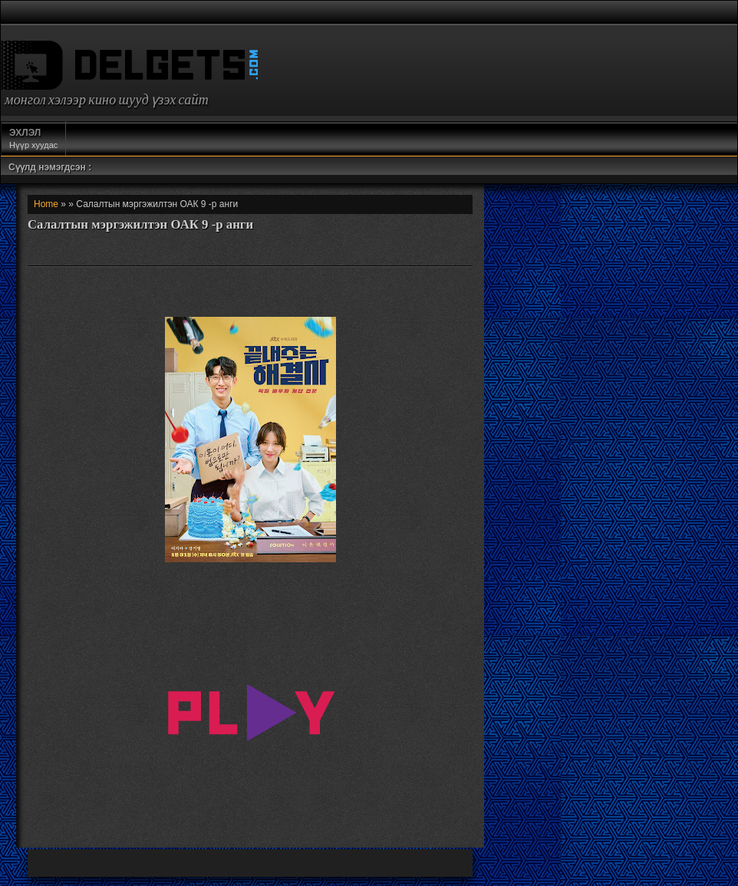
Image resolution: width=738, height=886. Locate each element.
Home (46, 204)
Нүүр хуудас (33, 138)
